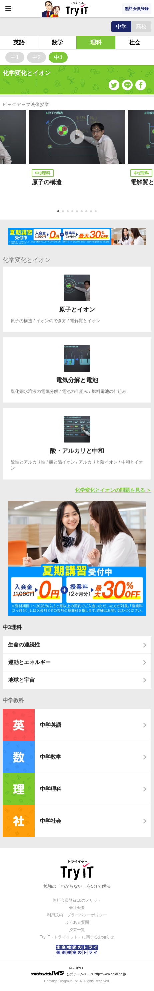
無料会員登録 (137, 8)
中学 (121, 26)
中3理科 (12, 627)
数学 (57, 42)
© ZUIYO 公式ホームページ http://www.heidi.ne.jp (78, 971)
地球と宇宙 (21, 680)
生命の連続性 (24, 644)
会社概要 (77, 908)
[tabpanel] (77, 157)
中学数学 (50, 757)
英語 (19, 42)
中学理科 (50, 789)
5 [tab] (77, 212)
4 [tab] (73, 212)
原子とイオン (77, 309)
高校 (141, 26)
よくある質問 (77, 922)
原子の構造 (47, 182)
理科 (96, 42)
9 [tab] (96, 212)
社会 (134, 42)
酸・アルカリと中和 (77, 451)
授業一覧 (77, 930)
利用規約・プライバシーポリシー (77, 915)
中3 (58, 57)
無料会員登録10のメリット (77, 900)
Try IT (77, 9)
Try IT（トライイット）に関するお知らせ (77, 937)
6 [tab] (82, 212)
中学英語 (50, 725)
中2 (36, 57)
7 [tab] (87, 212)
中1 (15, 57)
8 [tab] (91, 212)
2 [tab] (63, 212)
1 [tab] (59, 212)
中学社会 (50, 821)
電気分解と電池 (77, 380)
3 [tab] (68, 212)
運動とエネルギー (29, 662)
